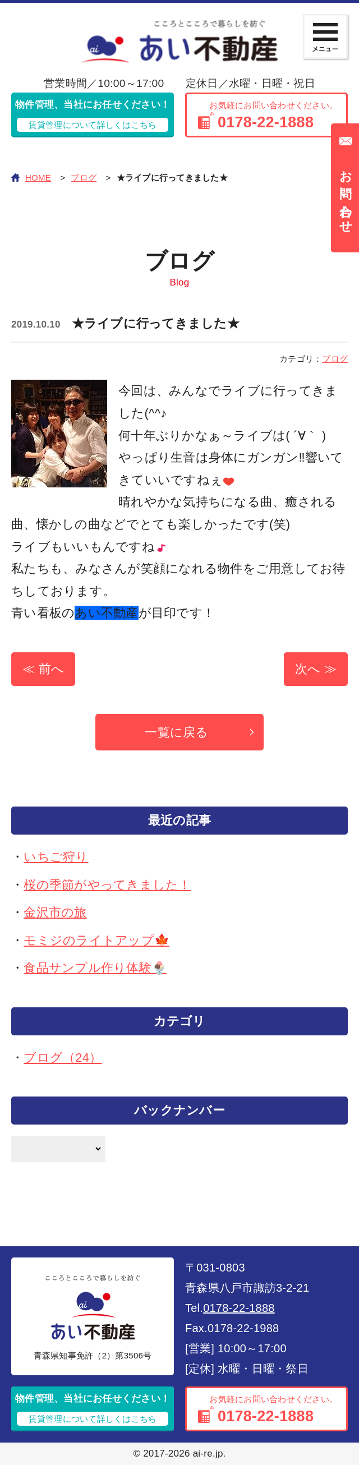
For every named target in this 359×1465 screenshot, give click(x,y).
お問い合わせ (346, 195)
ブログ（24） (63, 1058)
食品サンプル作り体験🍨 (95, 968)
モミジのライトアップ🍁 (96, 940)
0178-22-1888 (239, 1308)
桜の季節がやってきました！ (107, 885)
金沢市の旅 (55, 912)
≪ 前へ (43, 669)
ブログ (83, 177)
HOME (38, 177)
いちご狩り (56, 857)
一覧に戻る (176, 732)
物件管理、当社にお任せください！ (92, 115)
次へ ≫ (316, 669)
